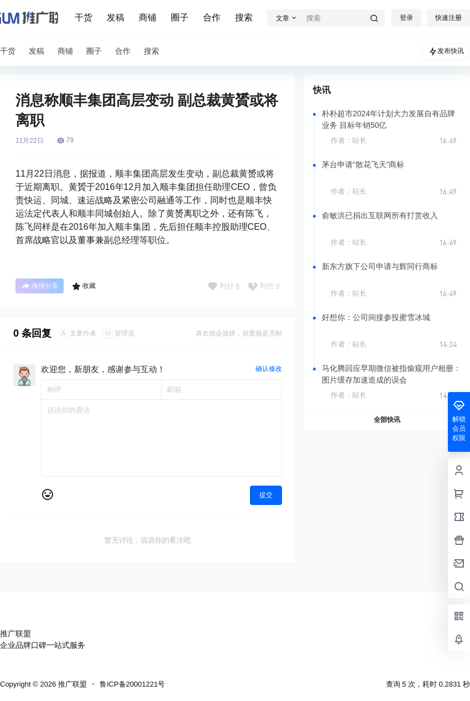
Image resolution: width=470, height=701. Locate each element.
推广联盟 (71, 684)
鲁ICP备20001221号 (132, 684)
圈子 (180, 17)
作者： (349, 140)
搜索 (244, 17)
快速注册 (448, 18)
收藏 (84, 286)
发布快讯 (446, 51)
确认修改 (268, 369)
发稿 (115, 17)
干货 (83, 17)
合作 (212, 17)
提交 (266, 495)
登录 (406, 18)
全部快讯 (387, 420)
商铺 (147, 17)
